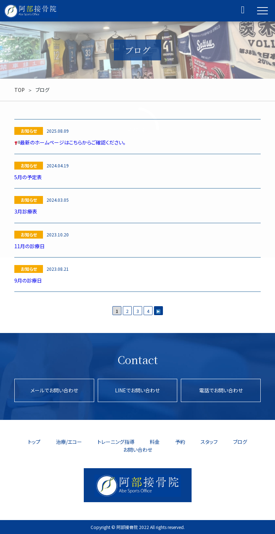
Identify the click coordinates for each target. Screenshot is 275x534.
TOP (19, 89)
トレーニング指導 (115, 441)
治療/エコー (69, 441)
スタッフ (209, 441)
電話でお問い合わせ (221, 390)
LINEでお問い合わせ (137, 390)
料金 (155, 441)
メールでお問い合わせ (54, 390)
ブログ (240, 441)
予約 (180, 441)
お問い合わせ (137, 449)
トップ (34, 441)
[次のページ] (158, 310)
